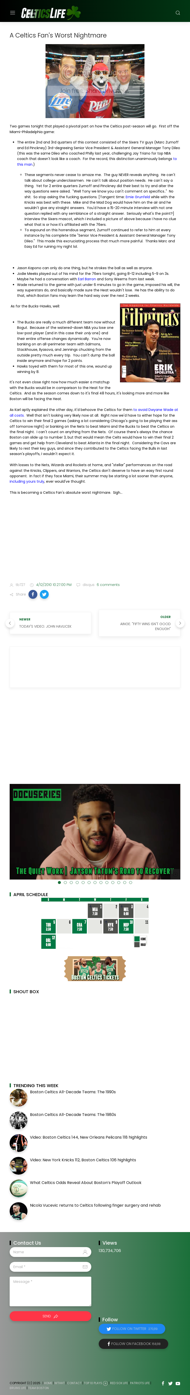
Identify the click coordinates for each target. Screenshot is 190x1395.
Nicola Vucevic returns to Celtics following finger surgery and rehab (95, 1205)
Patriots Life (140, 1383)
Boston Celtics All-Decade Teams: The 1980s (73, 1114)
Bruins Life (18, 1388)
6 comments (108, 584)
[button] (32, 594)
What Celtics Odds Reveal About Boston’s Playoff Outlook (86, 1182)
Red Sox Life (119, 1383)
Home (48, 1383)
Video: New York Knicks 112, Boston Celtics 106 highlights (83, 1160)
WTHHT (59, 1383)
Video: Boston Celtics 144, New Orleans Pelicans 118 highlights (88, 1137)
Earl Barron (87, 279)
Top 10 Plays (93, 1383)
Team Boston (38, 1388)
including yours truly (27, 481)
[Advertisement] (95, 539)
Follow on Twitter (135, 1328)
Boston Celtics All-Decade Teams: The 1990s (73, 1092)
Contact (74, 1383)
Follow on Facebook (136, 1343)
